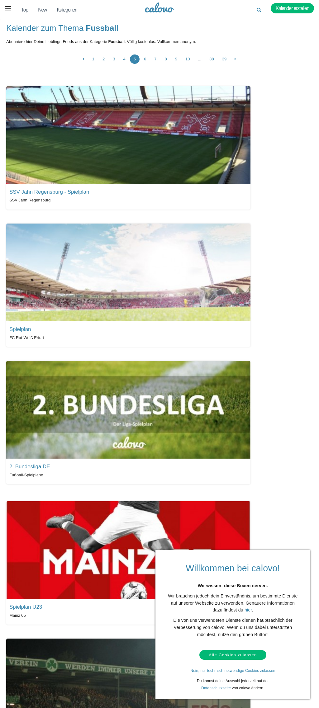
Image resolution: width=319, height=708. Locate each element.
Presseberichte (130, 658)
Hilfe (24, 652)
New (42, 9)
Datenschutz (31, 671)
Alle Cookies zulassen (233, 654)
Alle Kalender (24, 602)
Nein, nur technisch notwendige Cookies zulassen (232, 670)
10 (187, 61)
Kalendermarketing (85, 652)
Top (24, 9)
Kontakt (27, 661)
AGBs (25, 681)
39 (224, 61)
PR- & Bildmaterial (132, 668)
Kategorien (67, 9)
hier (248, 608)
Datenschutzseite (216, 688)
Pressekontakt (129, 677)
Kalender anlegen (84, 671)
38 (211, 61)
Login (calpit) (80, 661)
